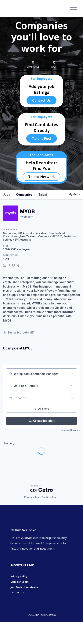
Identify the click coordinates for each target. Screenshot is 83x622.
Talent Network (41, 176)
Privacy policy (31, 497)
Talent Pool (41, 138)
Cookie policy (49, 497)
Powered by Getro (70, 430)
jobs (6, 194)
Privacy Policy (18, 576)
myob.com (26, 216)
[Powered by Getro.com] (41, 488)
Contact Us (41, 100)
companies (24, 194)
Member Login (19, 581)
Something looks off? (18, 332)
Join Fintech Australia (24, 587)
